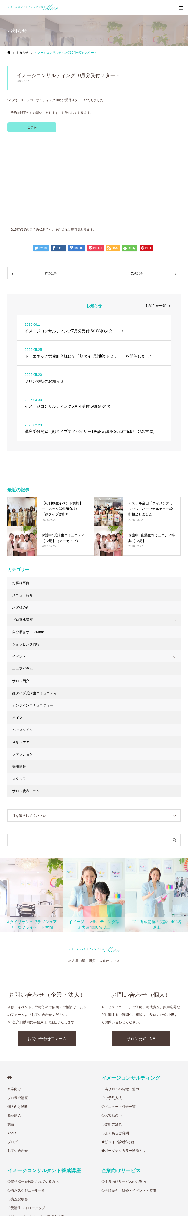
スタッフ (19, 697)
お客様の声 (20, 526)
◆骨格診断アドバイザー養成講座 (33, 1153)
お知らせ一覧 (155, 224)
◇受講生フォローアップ (26, 1126)
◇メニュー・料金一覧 (118, 1025)
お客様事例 (20, 501)
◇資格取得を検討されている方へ (33, 1100)
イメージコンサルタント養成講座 (44, 1089)
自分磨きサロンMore (28, 550)
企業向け (14, 1007)
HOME (9, 996)
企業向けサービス (121, 1089)
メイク (17, 636)
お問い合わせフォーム (47, 957)
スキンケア (20, 660)
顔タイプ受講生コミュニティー (36, 612)
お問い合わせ (17, 1069)
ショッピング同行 (26, 563)
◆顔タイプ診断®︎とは (118, 1060)
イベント (19, 575)
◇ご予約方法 (111, 1016)
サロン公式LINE (141, 957)
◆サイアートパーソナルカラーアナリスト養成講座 (46, 1144)
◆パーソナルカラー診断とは (123, 1069)
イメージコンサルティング (130, 996)
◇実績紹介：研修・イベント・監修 (128, 1109)
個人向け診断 (17, 1025)
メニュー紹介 (22, 514)
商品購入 (14, 1034)
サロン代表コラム (26, 709)
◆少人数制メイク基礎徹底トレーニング (38, 1162)
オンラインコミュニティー (32, 624)
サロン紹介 (20, 599)
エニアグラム (22, 587)
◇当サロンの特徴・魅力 (120, 1007)
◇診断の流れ (111, 1043)
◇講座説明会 (17, 1118)
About (11, 1052)
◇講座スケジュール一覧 (26, 1109)
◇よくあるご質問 (115, 1052)
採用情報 (19, 685)
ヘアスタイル (22, 648)
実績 (10, 1043)
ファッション (22, 673)
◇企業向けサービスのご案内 (123, 1100)
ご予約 (32, 127)
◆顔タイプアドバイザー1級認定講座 (35, 1135)
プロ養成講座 (22, 538)
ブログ (12, 1060)
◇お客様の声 (111, 1034)
